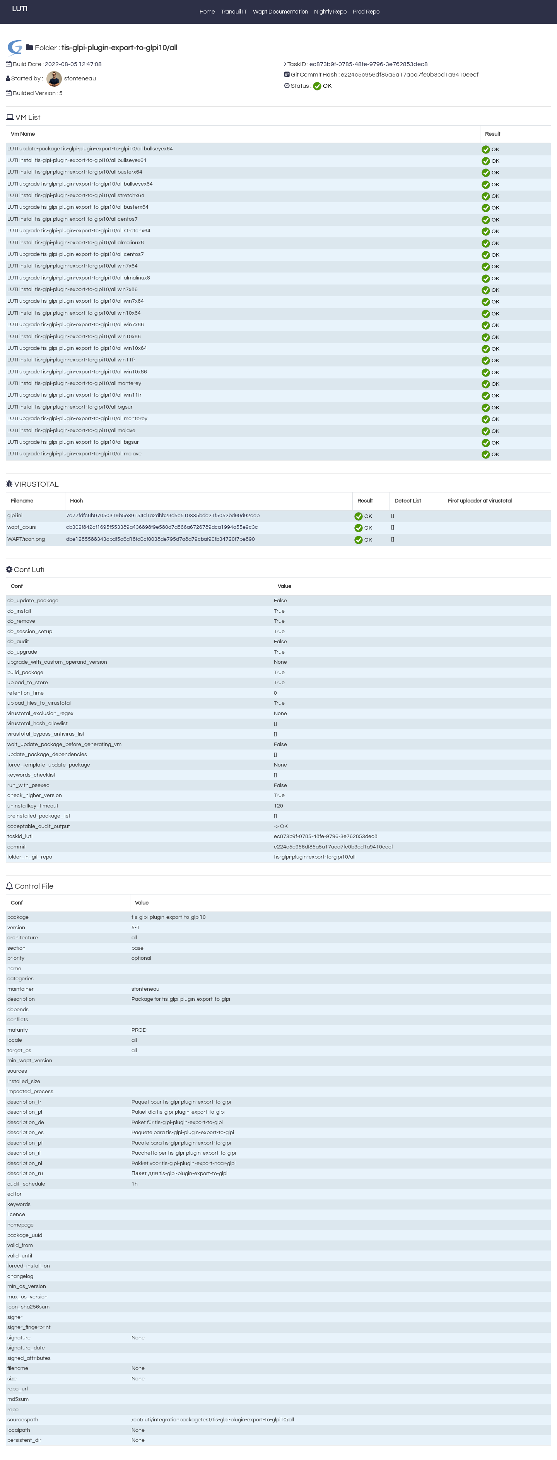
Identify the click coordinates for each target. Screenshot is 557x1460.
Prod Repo (366, 12)
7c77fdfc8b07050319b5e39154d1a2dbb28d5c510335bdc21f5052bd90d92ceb (163, 515)
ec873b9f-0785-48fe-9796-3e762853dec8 (368, 64)
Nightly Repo (330, 12)
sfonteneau (79, 78)
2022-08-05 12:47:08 (73, 64)
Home (207, 12)
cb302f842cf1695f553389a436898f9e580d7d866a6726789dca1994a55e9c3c (162, 527)
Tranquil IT (234, 12)
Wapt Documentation (280, 12)
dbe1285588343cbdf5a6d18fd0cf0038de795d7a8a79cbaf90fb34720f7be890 (160, 539)
